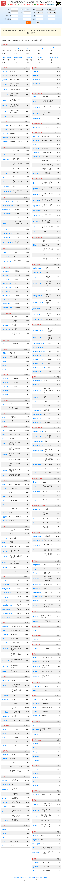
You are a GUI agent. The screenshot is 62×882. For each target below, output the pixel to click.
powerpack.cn (6, 691)
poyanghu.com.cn (38, 363)
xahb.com (5, 133)
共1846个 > (26, 526)
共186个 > (57, 324)
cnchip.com (5, 271)
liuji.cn (4, 546)
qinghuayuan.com (7, 242)
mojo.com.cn (36, 390)
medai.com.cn (36, 455)
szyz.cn (4, 459)
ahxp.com (5, 142)
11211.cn (5, 386)
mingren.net (36, 565)
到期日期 (8, 19)
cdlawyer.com (6, 317)
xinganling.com (6, 237)
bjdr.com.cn (36, 189)
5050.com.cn (36, 118)
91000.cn (5, 395)
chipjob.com (5, 299)
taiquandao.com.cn (38, 351)
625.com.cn (36, 84)
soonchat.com (6, 287)
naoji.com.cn (36, 268)
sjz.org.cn (35, 794)
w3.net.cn (35, 730)
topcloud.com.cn (37, 473)
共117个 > (26, 147)
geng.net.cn (36, 666)
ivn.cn (3, 417)
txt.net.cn (35, 699)
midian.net (35, 605)
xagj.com (5, 129)
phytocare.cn (6, 820)
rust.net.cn (35, 712)
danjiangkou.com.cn (38, 330)
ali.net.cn (35, 690)
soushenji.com (6, 229)
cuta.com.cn (36, 250)
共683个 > (57, 178)
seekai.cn (5, 720)
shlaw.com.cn (36, 523)
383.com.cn (36, 80)
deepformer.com (7, 308)
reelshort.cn (5, 789)
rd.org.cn (35, 769)
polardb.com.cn (37, 545)
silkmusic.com (6, 283)
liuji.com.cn (36, 314)
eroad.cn (4, 737)
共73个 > (27, 751)
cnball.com (5, 279)
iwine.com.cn (36, 496)
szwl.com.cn (36, 221)
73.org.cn (35, 748)
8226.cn (4, 365)
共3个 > (58, 721)
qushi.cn (4, 551)
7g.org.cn (35, 867)
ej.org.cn (35, 777)
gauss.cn (5, 630)
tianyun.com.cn (37, 290)
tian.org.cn (35, 821)
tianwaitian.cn (6, 617)
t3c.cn (4, 845)
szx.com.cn (36, 127)
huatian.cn (5, 530)
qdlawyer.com (6, 329)
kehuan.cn (5, 534)
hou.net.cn (35, 671)
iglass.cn (4, 741)
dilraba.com (5, 256)
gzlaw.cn (4, 767)
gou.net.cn (35, 657)
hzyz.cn (4, 470)
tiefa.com (5, 182)
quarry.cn (5, 655)
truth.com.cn (36, 406)
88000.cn (5, 378)
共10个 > (27, 374)
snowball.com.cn (37, 469)
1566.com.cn (36, 102)
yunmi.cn (5, 538)
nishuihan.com (6, 214)
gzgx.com (5, 89)
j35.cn (4, 837)
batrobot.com (6, 295)
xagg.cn (4, 517)
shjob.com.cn (36, 519)
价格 (34, 16)
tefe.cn (4, 504)
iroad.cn (4, 745)
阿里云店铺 (23, 877)
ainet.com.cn (36, 465)
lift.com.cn (35, 385)
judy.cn (4, 671)
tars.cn (4, 638)
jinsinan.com (6, 210)
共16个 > (57, 132)
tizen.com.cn (36, 536)
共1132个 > (57, 427)
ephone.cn (5, 729)
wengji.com (5, 187)
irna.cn (4, 500)
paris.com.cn (36, 422)
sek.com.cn (36, 140)
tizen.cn (4, 780)
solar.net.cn (36, 716)
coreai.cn (5, 712)
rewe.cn (4, 492)
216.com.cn (36, 71)
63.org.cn (35, 744)
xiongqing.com (6, 191)
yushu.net (35, 578)
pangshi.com (6, 159)
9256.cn (4, 353)
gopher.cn (5, 666)
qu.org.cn (35, 816)
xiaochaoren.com (7, 233)
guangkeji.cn (6, 597)
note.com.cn (36, 397)
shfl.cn (4, 443)
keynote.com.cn (37, 431)
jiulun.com (5, 169)
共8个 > (58, 740)
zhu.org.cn (35, 826)
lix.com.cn (35, 153)
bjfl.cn (3, 438)
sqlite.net (35, 621)
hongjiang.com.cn (38, 277)
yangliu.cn (5, 571)
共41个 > (27, 68)
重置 (38, 22)
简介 (22, 12)
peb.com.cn (36, 169)
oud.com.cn (36, 165)
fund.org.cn (36, 844)
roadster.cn (5, 634)
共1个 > (27, 340)
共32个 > (57, 654)
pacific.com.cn (37, 402)
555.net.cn (35, 630)
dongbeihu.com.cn (38, 355)
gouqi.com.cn (36, 272)
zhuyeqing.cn (6, 601)
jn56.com (5, 344)
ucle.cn (4, 508)
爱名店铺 (31, 877)
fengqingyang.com (8, 205)
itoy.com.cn (36, 492)
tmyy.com (5, 71)
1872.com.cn (36, 97)
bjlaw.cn (4, 759)
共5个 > (27, 121)
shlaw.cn (4, 763)
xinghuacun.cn (6, 593)
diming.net (35, 573)
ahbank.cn (5, 755)
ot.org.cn (35, 785)
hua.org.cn (35, 810)
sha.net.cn (35, 676)
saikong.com (6, 173)
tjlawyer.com (6, 321)
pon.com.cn (36, 157)
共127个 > (57, 561)
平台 (34, 12)
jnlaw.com (5, 325)
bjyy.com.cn (36, 194)
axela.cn (4, 816)
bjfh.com (4, 75)
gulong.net (35, 600)
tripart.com (5, 275)
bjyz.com (4, 84)
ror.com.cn (35, 173)
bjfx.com (4, 80)
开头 (23, 9)
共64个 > (57, 505)
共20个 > (27, 349)
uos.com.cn (36, 136)
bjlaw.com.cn (36, 509)
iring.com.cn (36, 482)
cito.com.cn (36, 259)
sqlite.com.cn (36, 555)
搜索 (28, 22)
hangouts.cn (6, 784)
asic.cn (4, 488)
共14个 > (27, 313)
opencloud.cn (6, 708)
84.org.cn (35, 760)
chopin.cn (5, 642)
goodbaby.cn (6, 716)
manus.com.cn (37, 381)
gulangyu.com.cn (37, 337)
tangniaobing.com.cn (39, 367)
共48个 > (57, 800)
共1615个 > (57, 377)
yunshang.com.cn (38, 302)
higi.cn (4, 496)
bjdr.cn (4, 434)
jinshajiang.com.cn (38, 343)
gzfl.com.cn (36, 227)
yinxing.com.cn (37, 296)
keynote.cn (5, 680)
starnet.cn (5, 700)
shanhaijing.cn (6, 580)
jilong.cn (4, 562)
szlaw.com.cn (36, 527)
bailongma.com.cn (38, 371)
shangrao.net (36, 592)
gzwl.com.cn (36, 200)
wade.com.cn (36, 410)
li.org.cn (35, 804)
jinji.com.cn (36, 309)
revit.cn (4, 811)
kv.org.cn (35, 781)
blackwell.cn (6, 626)
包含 (9, 9)
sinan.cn (4, 557)
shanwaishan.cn (7, 613)
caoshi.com (5, 151)
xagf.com (5, 125)
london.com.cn (37, 418)
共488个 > (26, 480)
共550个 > (57, 237)
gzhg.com (5, 94)
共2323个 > (26, 622)
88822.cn (5, 382)
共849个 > (26, 577)
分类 (46, 9)
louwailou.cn (6, 609)
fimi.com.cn (36, 255)
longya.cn (5, 567)
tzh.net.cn (35, 648)
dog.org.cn (35, 840)
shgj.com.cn (36, 206)
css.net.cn (35, 703)
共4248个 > (57, 264)
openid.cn (5, 685)
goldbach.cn (6, 648)
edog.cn (4, 733)
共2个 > (27, 400)
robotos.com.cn (37, 460)
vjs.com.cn (35, 144)
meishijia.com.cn (37, 359)
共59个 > (57, 832)
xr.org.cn (35, 773)
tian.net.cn (35, 662)
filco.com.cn (36, 550)
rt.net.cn (35, 639)
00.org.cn (35, 752)
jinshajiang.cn (6, 589)
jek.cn (3, 421)
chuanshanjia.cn (7, 605)
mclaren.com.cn (37, 540)
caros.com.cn (36, 436)
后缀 (34, 9)
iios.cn (4, 484)
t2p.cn (4, 829)
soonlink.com (6, 291)
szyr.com (4, 111)
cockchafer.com (7, 252)
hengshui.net (36, 584)
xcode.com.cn (36, 487)
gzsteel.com (5, 334)
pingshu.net (36, 588)
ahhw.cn (4, 521)
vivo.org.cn (35, 853)
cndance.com (6, 304)
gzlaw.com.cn (36, 514)
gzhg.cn (4, 464)
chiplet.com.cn (37, 414)
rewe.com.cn (36, 241)
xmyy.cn (4, 475)
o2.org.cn (35, 863)
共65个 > (27, 267)
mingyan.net (36, 569)
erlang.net (35, 616)
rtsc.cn (4, 430)
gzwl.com (5, 100)
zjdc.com (4, 116)
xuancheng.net (37, 596)
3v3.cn (4, 841)
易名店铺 (38, 877)
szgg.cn (4, 454)
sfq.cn (4, 404)
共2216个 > (26, 676)
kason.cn (5, 794)
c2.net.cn (35, 734)
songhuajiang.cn (7, 584)
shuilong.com (6, 155)
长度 (34, 19)
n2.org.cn (35, 871)
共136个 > (57, 532)
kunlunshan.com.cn (38, 347)
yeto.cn (4, 512)
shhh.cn (4, 449)
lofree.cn (4, 798)
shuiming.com (6, 164)
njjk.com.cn (36, 183)
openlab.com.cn (37, 445)
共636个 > (26, 198)
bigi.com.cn (36, 245)
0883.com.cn (36, 113)
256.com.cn (36, 75)
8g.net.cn (35, 725)
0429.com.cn (36, 107)
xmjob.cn (5, 771)
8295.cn (4, 369)
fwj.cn (3, 408)
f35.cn (4, 833)
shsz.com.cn (36, 211)
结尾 (27, 9)
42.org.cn (35, 756)
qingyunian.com (7, 218)
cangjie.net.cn (36, 686)
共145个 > (26, 725)
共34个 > (57, 695)
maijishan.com (6, 223)
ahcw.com (5, 138)
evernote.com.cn (37, 441)
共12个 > (57, 68)
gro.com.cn (36, 161)
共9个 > (58, 765)
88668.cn (5, 390)
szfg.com (5, 106)
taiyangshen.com (7, 201)
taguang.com (6, 177)
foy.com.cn (35, 148)
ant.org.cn (35, 835)
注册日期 (8, 16)
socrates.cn (5, 660)
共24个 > (57, 93)
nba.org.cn (35, 848)
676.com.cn (36, 88)
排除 (9, 12)
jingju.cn (4, 542)
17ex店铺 (45, 877)
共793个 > (26, 776)
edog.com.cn (36, 500)
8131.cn (4, 361)
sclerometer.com (7, 261)
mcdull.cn (5, 802)
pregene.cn (5, 806)
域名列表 (16, 877)
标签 (46, 12)
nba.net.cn (35, 707)
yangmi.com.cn (37, 319)
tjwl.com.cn (36, 232)
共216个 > (26, 825)
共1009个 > (26, 426)
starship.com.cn (37, 450)
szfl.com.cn (36, 215)
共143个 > (57, 478)
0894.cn (4, 357)
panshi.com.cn (37, 283)
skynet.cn (5, 696)
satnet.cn (5, 704)
